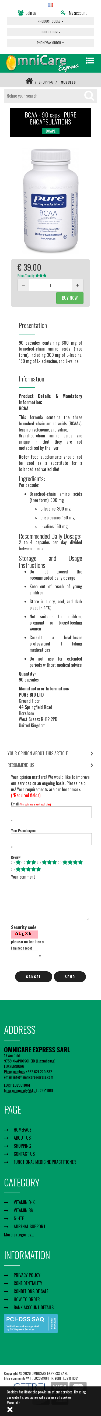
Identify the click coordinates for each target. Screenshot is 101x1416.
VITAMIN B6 (23, 1210)
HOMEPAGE (22, 1129)
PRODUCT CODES (51, 21)
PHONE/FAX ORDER (50, 42)
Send (70, 976)
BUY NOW (70, 298)
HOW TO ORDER (27, 1299)
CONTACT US (24, 1154)
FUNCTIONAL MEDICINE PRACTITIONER (45, 1162)
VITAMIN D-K (24, 1202)
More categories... (19, 1234)
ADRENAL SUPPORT (30, 1226)
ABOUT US (22, 1138)
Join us (27, 13)
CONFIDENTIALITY (28, 1283)
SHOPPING (46, 82)
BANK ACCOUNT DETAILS (34, 1307)
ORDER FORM (51, 32)
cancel (33, 976)
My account (74, 13)
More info (13, 1402)
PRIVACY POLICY (27, 1275)
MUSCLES (68, 82)
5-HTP (19, 1218)
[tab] (50, 753)
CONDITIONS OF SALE (31, 1291)
